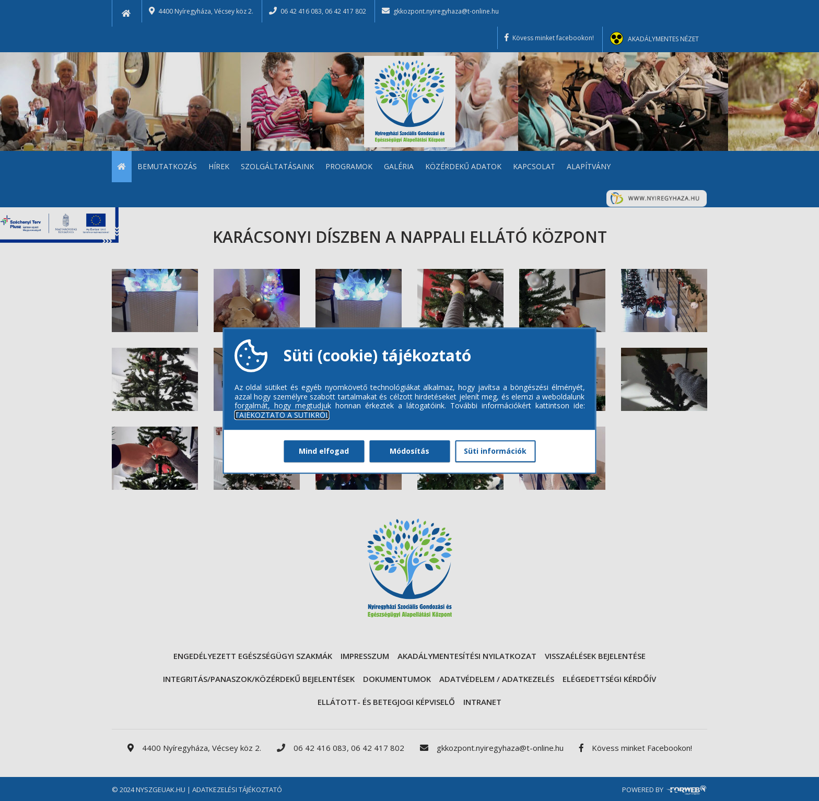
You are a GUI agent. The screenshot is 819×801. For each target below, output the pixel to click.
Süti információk (495, 451)
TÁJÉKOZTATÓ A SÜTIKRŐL (282, 415)
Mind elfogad (324, 451)
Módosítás (409, 451)
